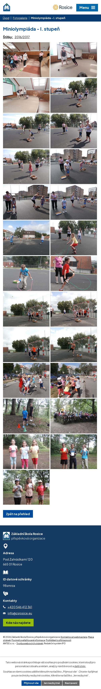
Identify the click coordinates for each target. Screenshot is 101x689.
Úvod (6, 18)
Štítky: (8, 37)
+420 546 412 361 (20, 636)
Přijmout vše (31, 682)
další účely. (80, 666)
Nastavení (71, 682)
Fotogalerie (20, 18)
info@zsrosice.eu (20, 642)
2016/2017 (22, 37)
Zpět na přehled (18, 543)
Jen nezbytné (52, 682)
